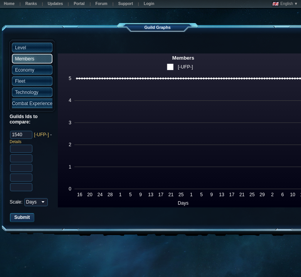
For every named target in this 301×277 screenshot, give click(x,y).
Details (16, 142)
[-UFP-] (41, 134)
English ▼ (285, 4)
